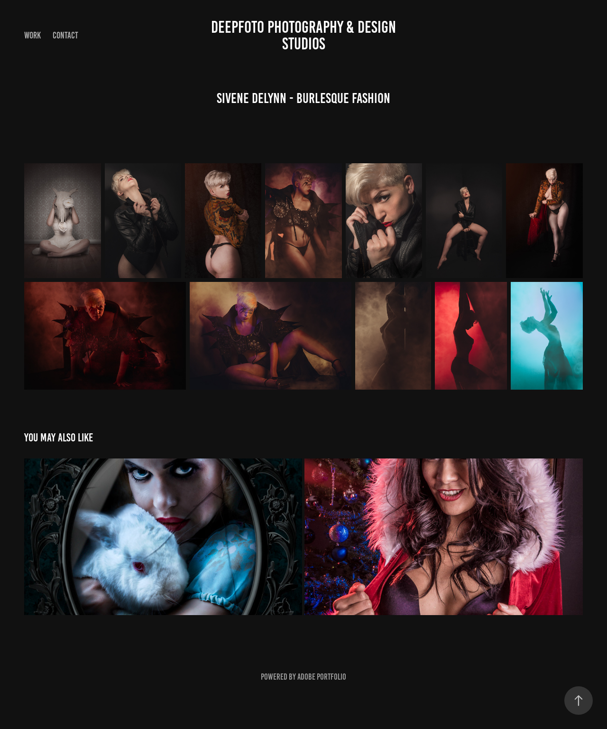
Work (32, 35)
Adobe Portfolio (321, 677)
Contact (65, 35)
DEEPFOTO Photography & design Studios (305, 35)
